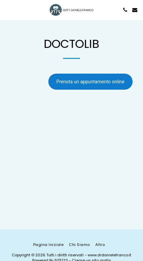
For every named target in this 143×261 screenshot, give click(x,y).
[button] (7, 10)
